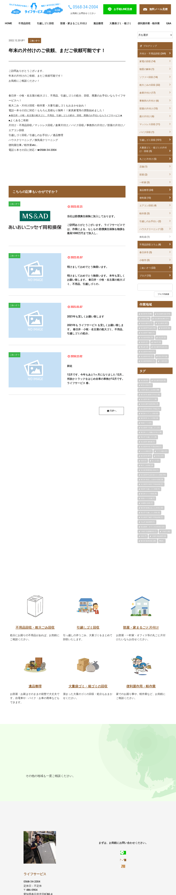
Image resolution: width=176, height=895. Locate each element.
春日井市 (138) (146, 314)
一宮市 (41, 775)
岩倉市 (89, 775)
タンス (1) (155, 461)
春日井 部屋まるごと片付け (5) (152, 508)
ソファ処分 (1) (162, 451)
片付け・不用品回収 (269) (152, 53)
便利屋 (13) (145, 198)
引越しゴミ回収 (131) (150, 140)
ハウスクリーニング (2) (151, 229)
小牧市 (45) (166, 531)
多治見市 (57, 769)
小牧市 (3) (144, 260)
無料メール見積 (158, 9)
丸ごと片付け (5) (148, 159)
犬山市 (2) (162, 337)
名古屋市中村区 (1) (148, 352)
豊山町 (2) (144, 347)
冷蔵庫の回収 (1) (147, 503)
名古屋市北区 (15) (163, 314)
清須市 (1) (144, 342)
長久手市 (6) (162, 356)
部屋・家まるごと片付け (73, 23)
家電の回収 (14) (147, 61)
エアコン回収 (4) (148, 205)
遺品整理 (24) (146, 190)
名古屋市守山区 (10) (148, 328)
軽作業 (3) (144, 213)
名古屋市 (71, 769)
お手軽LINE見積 (123, 9)
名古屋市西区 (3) (147, 337)
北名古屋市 (126, 775)
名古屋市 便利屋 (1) (148, 442)
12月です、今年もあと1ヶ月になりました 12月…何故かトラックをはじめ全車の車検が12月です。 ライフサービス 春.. (96, 385)
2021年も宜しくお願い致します (95, 323)
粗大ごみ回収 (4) (147, 465)
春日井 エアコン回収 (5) (149, 413)
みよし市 (65, 775)
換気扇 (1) (144, 237)
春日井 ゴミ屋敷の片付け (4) (151, 432)
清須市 (112, 775)
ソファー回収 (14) (148, 77)
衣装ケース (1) (146, 423)
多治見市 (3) (165, 328)
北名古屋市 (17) (146, 323)
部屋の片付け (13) (148, 108)
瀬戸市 (98, 769)
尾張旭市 (86, 769)
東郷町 (121, 769)
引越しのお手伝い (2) (150, 221)
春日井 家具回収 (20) (148, 541)
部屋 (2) (143, 174)
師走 (71, 372)
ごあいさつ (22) (147, 267)
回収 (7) (144, 536)
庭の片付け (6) (146, 116)
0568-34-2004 (85, 7)
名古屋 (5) (144, 380)
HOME (8, 23)
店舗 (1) (143, 166)
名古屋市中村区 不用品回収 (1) (152, 484)
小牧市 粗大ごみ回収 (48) (150, 390)
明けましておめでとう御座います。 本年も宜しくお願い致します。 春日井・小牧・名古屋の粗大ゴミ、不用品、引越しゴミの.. (96, 288)
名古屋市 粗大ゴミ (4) (149, 399)
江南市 (30, 775)
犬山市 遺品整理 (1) (148, 522)
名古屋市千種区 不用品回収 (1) (152, 517)
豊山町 (141, 775)
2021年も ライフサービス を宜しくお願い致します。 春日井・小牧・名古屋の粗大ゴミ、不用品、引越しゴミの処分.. (96, 336)
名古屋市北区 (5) (159, 380)
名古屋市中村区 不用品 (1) (150, 409)
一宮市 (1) (163, 361)
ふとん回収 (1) (146, 451)
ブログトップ (148, 46)
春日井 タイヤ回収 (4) (149, 494)
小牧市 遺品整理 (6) (159, 536)
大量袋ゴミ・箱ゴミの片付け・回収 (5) (153, 149)
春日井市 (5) (145, 252)
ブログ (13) (145, 275)
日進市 (110, 769)
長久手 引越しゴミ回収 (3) (150, 512)
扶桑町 (41, 782)
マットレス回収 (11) (149, 124)
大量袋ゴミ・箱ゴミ (120, 23)
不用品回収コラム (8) (150, 244)
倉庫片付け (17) (147, 92)
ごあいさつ (35, 40)
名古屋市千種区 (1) (148, 333)
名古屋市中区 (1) (147, 356)
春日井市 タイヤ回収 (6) (149, 418)
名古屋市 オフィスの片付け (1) (152, 527)
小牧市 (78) (145, 319)
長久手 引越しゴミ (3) (149, 437)
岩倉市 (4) (157, 342)
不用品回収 (24, 23)
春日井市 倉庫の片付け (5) (150, 395)
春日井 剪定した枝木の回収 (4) (152, 479)
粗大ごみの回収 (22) (149, 85)
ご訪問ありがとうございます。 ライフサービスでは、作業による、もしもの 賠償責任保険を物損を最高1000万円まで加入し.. (96, 237)
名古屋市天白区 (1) (160, 347)
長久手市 (134, 769)
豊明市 (101, 775)
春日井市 (31, 769)
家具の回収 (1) (146, 385)
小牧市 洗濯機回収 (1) (149, 531)
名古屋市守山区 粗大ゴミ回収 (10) (153, 475)
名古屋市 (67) (163, 323)
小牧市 (44, 769)
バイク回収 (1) (146, 132)
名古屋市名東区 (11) (161, 319)
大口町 (30, 782)
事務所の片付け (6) (149, 100)
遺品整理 (98, 23)
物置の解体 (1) (146, 69)
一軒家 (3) (144, 182)
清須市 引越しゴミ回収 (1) (150, 489)
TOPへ (111, 417)
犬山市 (78, 775)
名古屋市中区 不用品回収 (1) (151, 446)
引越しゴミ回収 (45, 23)
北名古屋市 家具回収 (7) (149, 404)
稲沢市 (52, 775)
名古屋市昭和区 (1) (148, 361)
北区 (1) (144, 461)
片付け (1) (159, 456)
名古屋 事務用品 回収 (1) (150, 470)
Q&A (168, 23)
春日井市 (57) (146, 456)
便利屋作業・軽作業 (149, 23)
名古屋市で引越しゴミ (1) (150, 428)
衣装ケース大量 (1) (148, 498)
